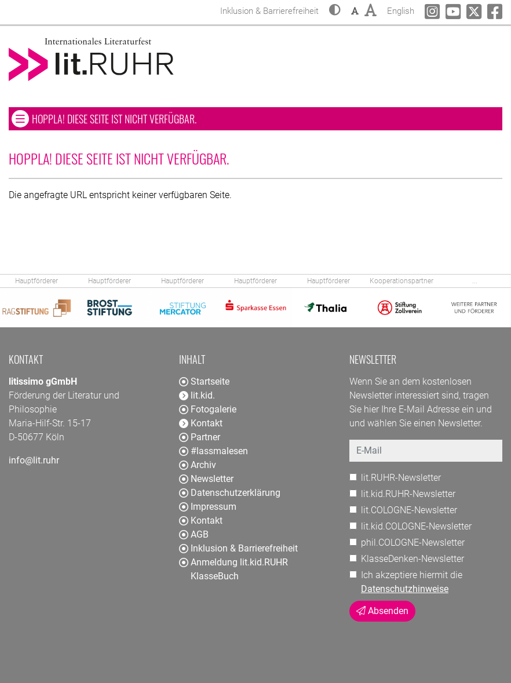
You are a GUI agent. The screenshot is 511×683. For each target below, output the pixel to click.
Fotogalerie (207, 409)
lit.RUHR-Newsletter (401, 477)
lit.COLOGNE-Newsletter (409, 510)
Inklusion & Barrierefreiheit (238, 548)
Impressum (207, 506)
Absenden (382, 610)
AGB (194, 534)
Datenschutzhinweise (404, 588)
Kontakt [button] (200, 423)
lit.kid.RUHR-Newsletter (408, 493)
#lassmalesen (213, 450)
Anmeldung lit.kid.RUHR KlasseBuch (233, 569)
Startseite (204, 381)
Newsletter (206, 478)
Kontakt (200, 520)
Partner (199, 437)
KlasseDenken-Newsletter (412, 558)
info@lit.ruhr (34, 460)
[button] (335, 11)
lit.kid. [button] (197, 395)
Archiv (197, 464)
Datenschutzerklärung (229, 492)
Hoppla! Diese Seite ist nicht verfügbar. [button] (148, 118)
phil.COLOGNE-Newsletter (413, 542)
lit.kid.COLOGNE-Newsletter (416, 526)
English (400, 9)
